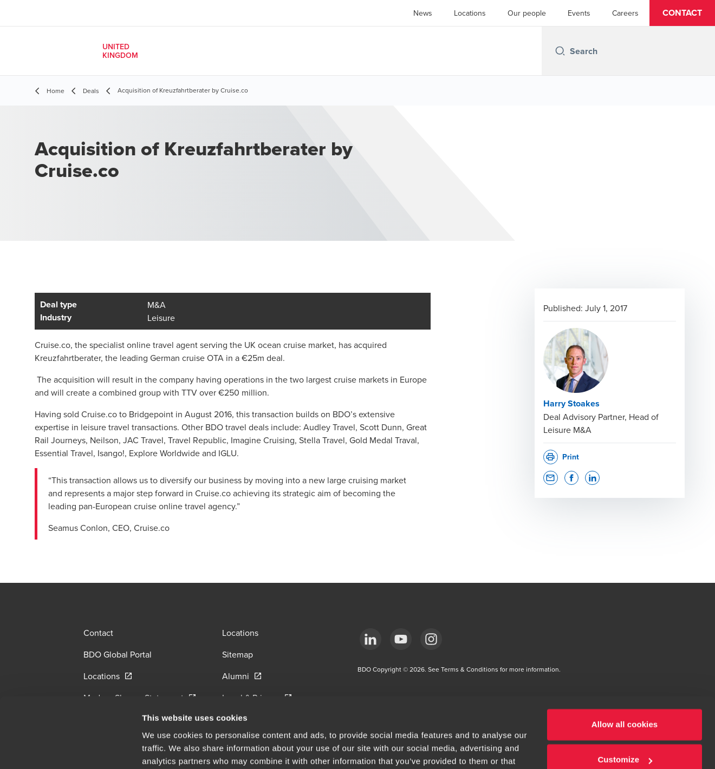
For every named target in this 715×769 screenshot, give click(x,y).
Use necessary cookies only (625, 739)
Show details (167, 747)
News (422, 13)
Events (579, 13)
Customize (624, 703)
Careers (625, 13)
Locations (470, 13)
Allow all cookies (625, 668)
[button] (682, 13)
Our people (527, 13)
